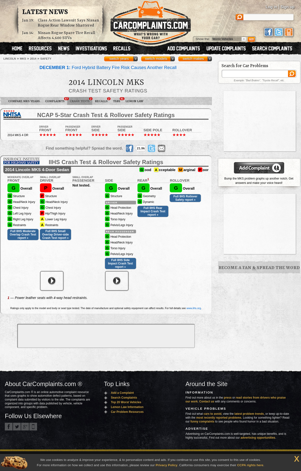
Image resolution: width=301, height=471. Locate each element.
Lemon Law (134, 101)
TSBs (118, 100)
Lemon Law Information (127, 407)
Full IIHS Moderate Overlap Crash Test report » (23, 234)
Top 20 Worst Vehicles (126, 402)
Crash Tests (81, 100)
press (228, 397)
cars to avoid (213, 414)
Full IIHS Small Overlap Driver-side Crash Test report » (55, 234)
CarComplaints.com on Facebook (9, 426)
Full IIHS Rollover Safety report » (185, 198)
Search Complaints (124, 397)
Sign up (287, 7)
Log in (271, 7)
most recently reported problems (218, 417)
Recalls (102, 100)
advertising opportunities (258, 437)
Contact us (206, 401)
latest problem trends (249, 414)
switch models (156, 59)
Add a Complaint (122, 393)
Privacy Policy (166, 465)
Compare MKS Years (24, 101)
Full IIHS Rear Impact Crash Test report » (152, 211)
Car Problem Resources (127, 412)
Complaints (56, 100)
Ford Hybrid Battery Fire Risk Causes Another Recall (108, 67)
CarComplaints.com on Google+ (25, 426)
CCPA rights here (250, 465)
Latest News (45, 12)
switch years (119, 59)
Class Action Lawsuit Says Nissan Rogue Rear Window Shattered (68, 23)
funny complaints (202, 421)
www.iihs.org (194, 308)
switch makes (193, 59)
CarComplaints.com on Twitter (17, 426)
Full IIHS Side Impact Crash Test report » (120, 263)
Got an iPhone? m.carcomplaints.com (33, 426)
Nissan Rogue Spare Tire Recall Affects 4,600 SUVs (66, 35)
